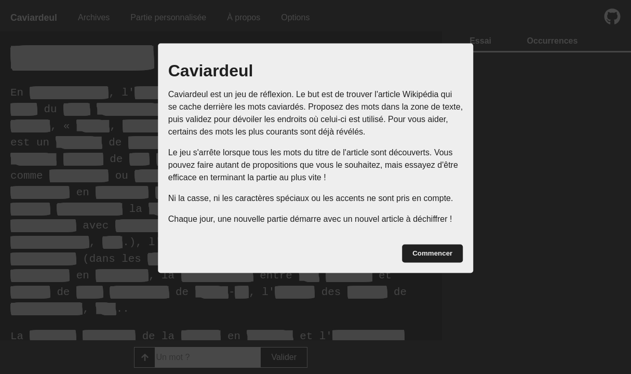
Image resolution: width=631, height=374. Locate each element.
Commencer (432, 253)
